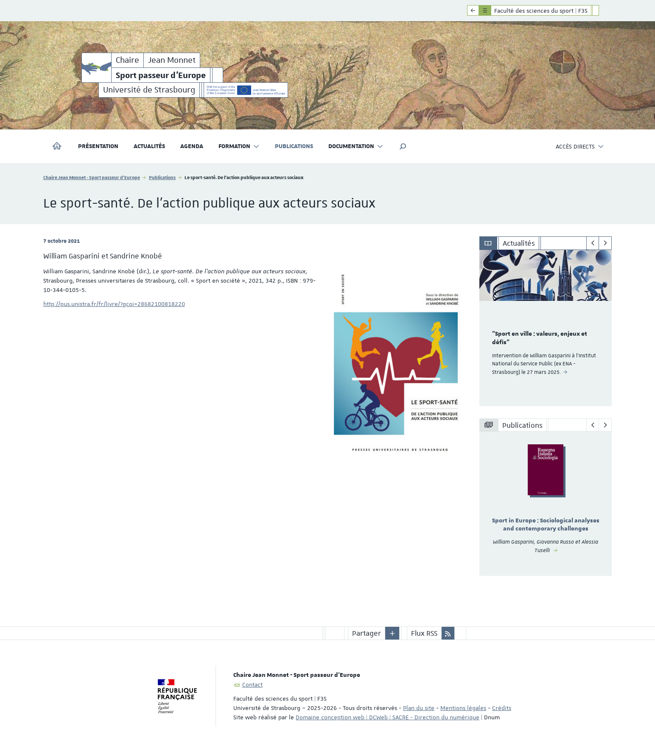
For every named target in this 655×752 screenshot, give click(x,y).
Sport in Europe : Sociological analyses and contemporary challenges (545, 525)
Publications (294, 146)
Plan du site (418, 708)
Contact (252, 684)
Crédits (501, 708)
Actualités (149, 146)
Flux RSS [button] (424, 633)
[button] (403, 146)
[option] (545, 328)
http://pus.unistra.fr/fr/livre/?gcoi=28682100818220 (114, 304)
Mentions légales (463, 708)
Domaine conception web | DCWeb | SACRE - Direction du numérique (387, 717)
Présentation (98, 146)
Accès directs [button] (580, 147)
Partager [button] (366, 633)
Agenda (191, 146)
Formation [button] (239, 147)
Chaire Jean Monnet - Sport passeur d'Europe (91, 177)
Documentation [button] (355, 147)
